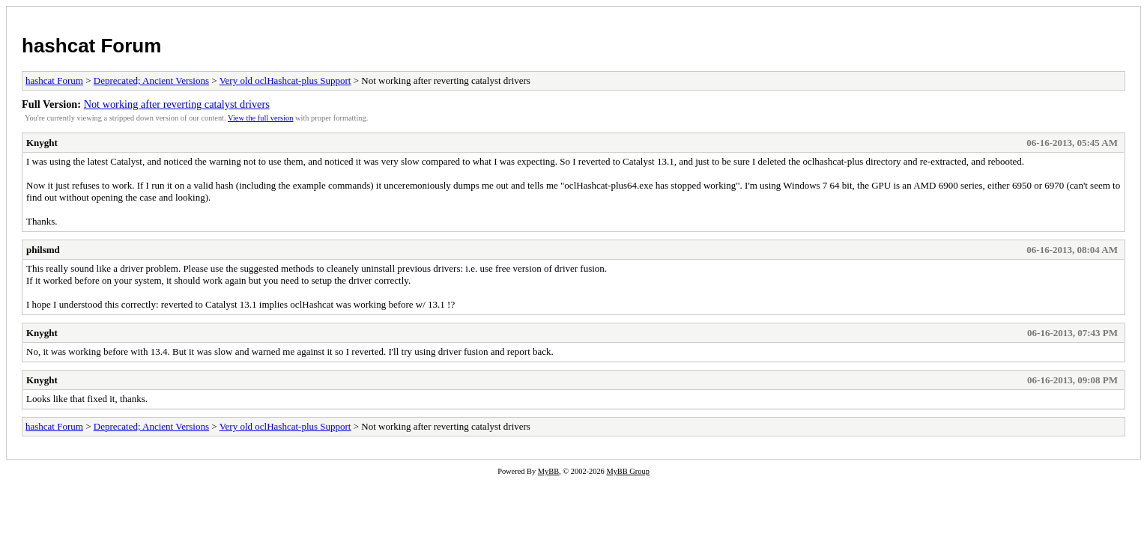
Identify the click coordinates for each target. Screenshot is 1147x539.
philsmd (43, 249)
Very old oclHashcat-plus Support (285, 80)
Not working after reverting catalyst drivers (177, 104)
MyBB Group (627, 471)
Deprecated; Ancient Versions (151, 80)
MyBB (548, 471)
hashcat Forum (91, 45)
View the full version (260, 118)
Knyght (42, 142)
